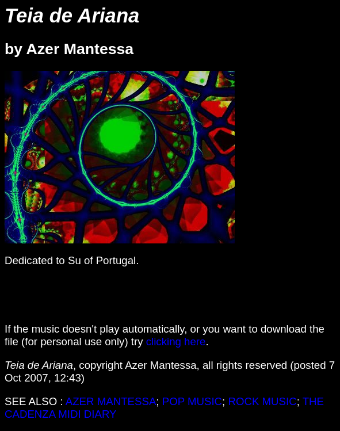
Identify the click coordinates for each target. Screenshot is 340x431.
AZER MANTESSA (111, 401)
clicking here (176, 341)
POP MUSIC (192, 401)
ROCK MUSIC (262, 401)
